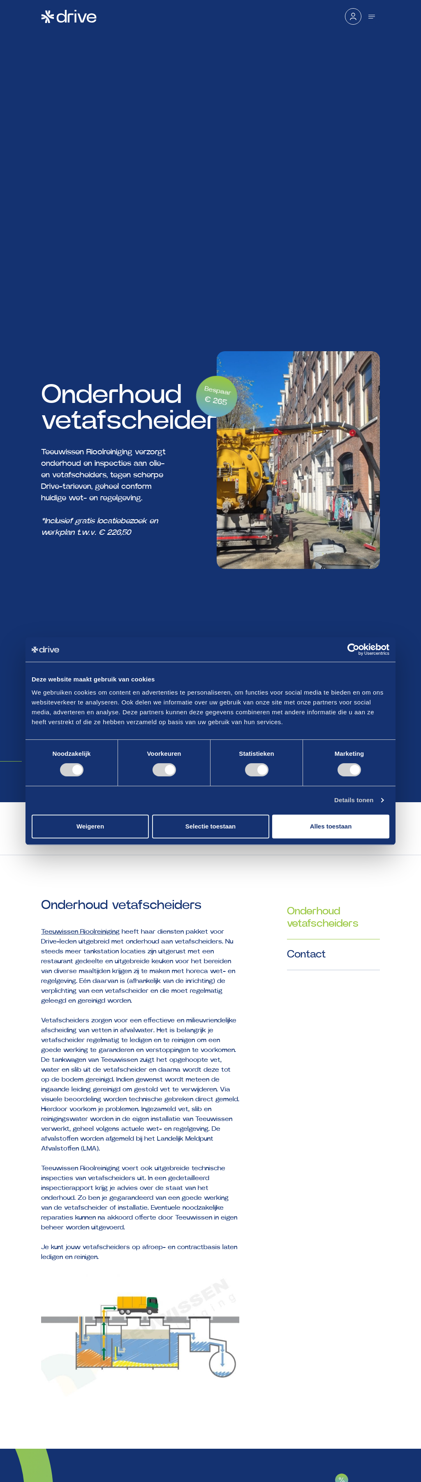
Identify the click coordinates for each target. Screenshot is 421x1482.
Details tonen (353, 799)
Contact (306, 954)
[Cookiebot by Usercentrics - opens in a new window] (353, 649)
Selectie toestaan (210, 826)
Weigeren (90, 826)
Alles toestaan (331, 826)
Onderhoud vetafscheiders (323, 917)
